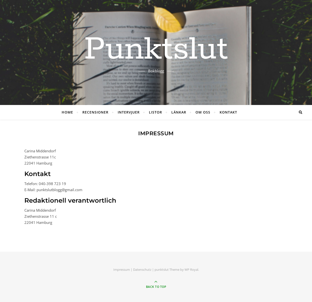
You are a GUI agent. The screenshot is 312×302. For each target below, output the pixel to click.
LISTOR (155, 112)
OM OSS (202, 112)
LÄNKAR (178, 112)
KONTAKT (228, 112)
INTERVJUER (129, 112)
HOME (67, 112)
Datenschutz (142, 269)
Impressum (121, 269)
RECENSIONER (95, 112)
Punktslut (156, 49)
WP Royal (191, 269)
